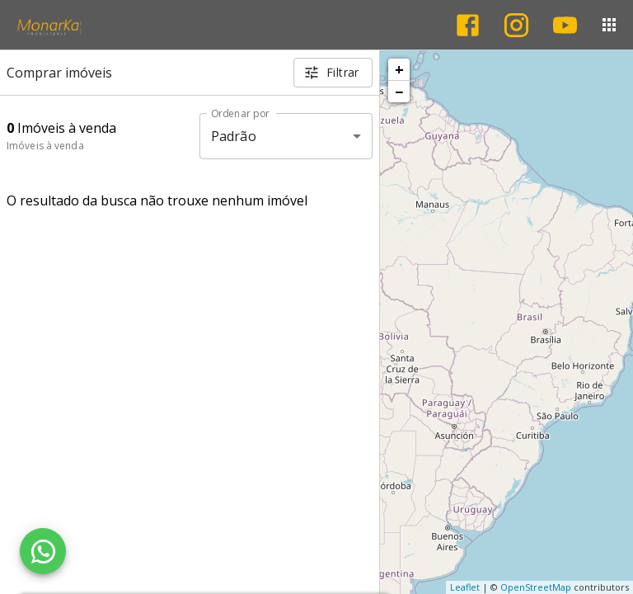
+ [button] (399, 69)
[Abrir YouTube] (565, 25)
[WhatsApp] (43, 551)
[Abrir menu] (609, 25)
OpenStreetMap (535, 587)
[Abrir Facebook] (467, 25)
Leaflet (465, 587)
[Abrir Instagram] (516, 25)
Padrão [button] (233, 136)
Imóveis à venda (45, 146)
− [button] (399, 91)
